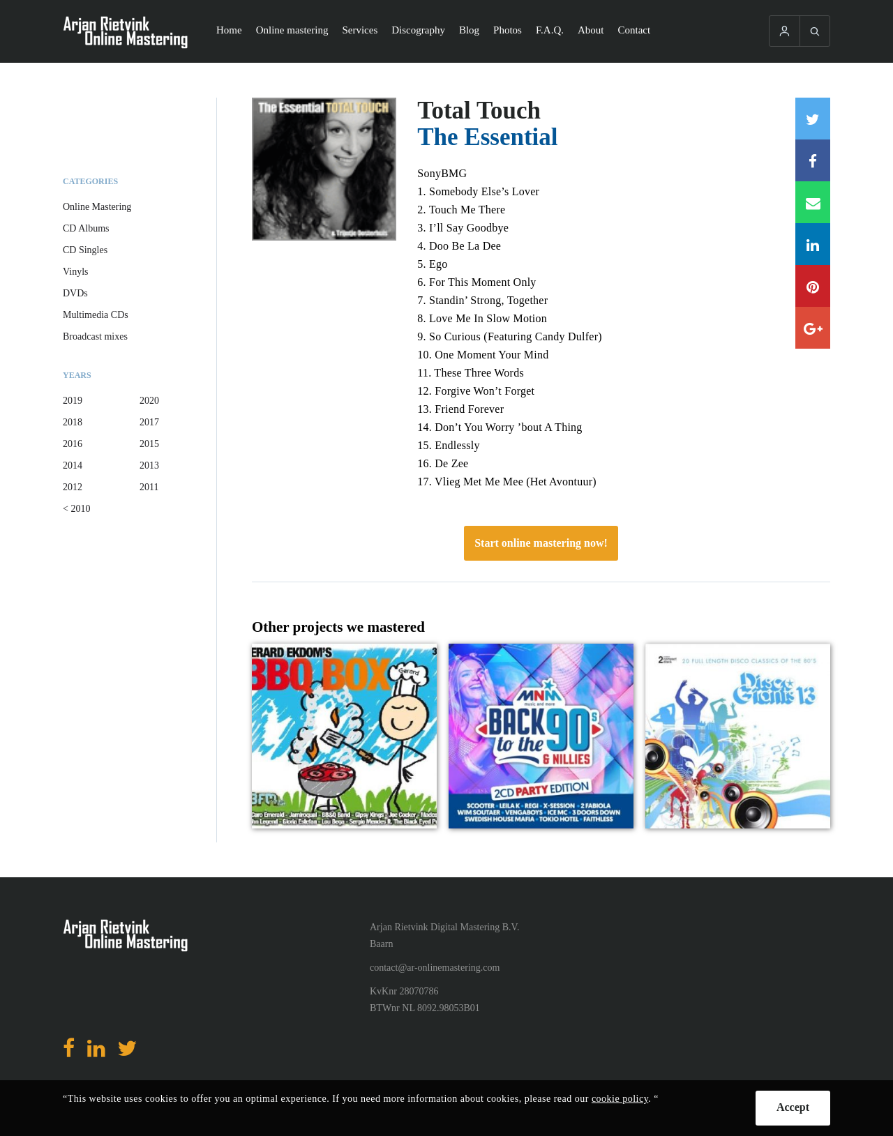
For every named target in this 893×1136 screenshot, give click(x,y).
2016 (72, 444)
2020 (149, 400)
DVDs (75, 293)
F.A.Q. (550, 30)
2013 (149, 465)
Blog (469, 30)
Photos (507, 30)
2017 (149, 422)
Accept (792, 1107)
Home (229, 30)
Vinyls (76, 271)
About (591, 30)
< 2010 (76, 508)
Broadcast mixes (95, 336)
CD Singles (85, 250)
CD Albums (86, 228)
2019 (72, 400)
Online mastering (292, 30)
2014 (72, 465)
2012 (72, 487)
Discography (418, 30)
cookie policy (620, 1098)
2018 (72, 422)
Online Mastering (97, 207)
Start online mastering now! (541, 543)
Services (359, 30)
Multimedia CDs (95, 315)
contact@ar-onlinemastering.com (435, 967)
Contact (634, 30)
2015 (149, 444)
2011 (149, 487)
